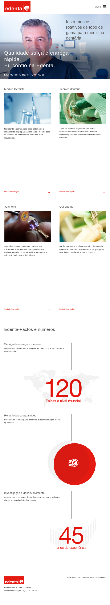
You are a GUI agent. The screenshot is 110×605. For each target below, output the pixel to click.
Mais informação (27, 191)
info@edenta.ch (10, 591)
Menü (100, 6)
